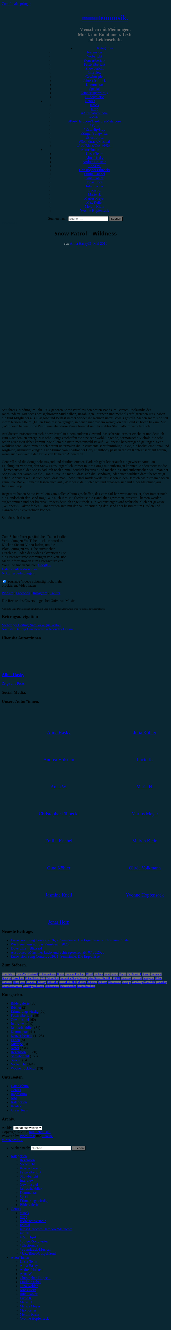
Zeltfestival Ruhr (86, 986)
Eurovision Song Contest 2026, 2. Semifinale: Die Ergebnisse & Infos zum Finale (70, 940)
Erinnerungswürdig (94, 93)
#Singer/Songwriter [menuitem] (34, 1241)
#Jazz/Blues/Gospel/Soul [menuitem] (38, 1253)
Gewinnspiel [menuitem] (29, 1184)
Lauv (22, 982)
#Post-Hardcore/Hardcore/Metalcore (94, 121)
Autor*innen (90, 150)
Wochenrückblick (23, 1068)
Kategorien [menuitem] (19, 1156)
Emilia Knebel (94, 174)
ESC (42, 978)
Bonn (107, 974)
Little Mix (52, 982)
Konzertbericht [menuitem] (30, 1168)
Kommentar (94, 85)
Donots (146, 974)
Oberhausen (114, 982)
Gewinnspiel (95, 76)
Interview (94, 72)
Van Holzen (15, 986)
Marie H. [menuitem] (26, 1302)
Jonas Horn (94, 182)
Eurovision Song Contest (73, 978)
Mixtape (17, 1044)
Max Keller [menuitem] (28, 1310)
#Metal (94, 117)
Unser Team (94, 154)
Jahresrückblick (94, 81)
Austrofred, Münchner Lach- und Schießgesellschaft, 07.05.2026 (57, 952)
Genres (90, 101)
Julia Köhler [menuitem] (29, 1294)
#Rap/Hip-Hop (94, 129)
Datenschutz (20, 1086)
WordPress (27, 1136)
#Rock (94, 105)
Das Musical (134, 974)
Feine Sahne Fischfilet (100, 978)
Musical (81, 982)
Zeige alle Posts (13, 683)
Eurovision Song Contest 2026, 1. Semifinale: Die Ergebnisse (55, 956)
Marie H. (94, 194)
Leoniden (31, 982)
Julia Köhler (95, 186)
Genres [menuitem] (16, 1209)
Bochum (98, 974)
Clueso (122, 974)
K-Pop (158, 978)
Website (7, 593)
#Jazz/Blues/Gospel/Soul (94, 146)
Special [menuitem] (25, 1197)
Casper (114, 974)
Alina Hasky (95, 158)
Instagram (40, 593)
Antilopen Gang (47, 974)
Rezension (94, 52)
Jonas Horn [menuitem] (28, 1290)
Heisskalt (137, 978)
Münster (102, 982)
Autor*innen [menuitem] (20, 1257)
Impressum (19, 1094)
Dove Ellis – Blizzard (26, 948)
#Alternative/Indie (94, 113)
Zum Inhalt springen (16, 4)
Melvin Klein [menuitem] (29, 1314)
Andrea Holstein (94, 162)
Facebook (23, 593)
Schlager (126, 982)
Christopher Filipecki (94, 170)
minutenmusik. (105, 18)
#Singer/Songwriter (94, 133)
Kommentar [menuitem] (28, 1192)
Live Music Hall (68, 982)
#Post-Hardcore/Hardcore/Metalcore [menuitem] (46, 1229)
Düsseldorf (18, 978)
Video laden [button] (27, 585)
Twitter (55, 593)
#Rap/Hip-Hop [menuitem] (30, 1237)
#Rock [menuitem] (24, 1213)
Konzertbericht (94, 60)
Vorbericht (94, 56)
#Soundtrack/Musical (94, 141)
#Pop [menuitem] (23, 1217)
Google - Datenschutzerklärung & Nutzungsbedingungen (26, 569)
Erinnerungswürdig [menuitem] (34, 1201)
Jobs (14, 1098)
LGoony (41, 982)
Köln (16, 982)
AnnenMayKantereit (27, 974)
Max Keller (94, 202)
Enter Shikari (32, 978)
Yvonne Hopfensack (94, 210)
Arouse (47, 1136)
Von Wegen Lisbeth (33, 986)
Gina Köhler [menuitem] (29, 1286)
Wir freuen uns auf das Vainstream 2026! (40, 944)
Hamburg (126, 978)
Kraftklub (7, 982)
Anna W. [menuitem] (26, 1274)
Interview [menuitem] (27, 1180)
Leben (15, 1040)
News (15, 1048)
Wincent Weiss (68, 986)
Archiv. (7, 1127)
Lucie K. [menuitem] (26, 1298)
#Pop (94, 109)
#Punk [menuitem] (24, 1233)
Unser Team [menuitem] (28, 1261)
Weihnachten (52, 986)
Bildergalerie (94, 97)
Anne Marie (8, 974)
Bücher (16, 1007)
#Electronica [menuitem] (29, 1245)
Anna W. (94, 166)
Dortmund (156, 974)
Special (94, 89)
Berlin (60, 974)
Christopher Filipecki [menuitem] (35, 1278)
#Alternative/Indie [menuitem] (33, 1221)
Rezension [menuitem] (27, 1160)
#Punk (94, 125)
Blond (89, 974)
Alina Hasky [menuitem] (29, 1266)
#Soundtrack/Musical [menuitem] (35, 1249)
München (92, 982)
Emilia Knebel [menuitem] (30, 1282)
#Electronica (95, 137)
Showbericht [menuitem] (29, 1176)
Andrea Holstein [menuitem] (31, 1270)
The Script (138, 982)
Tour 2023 (150, 982)
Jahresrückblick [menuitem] (31, 1188)
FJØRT (117, 978)
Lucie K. (94, 190)
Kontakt (16, 1106)
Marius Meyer (94, 198)
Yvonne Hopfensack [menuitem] (34, 1318)
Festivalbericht (94, 64)
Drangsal (6, 978)
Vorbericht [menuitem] (27, 1164)
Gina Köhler (95, 178)
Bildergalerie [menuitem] (29, 1205)
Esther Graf (52, 978)
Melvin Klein (94, 206)
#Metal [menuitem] (25, 1225)
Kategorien (105, 48)
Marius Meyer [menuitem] (30, 1306)
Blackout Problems (75, 974)
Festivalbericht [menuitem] (30, 1172)
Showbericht (95, 68)
